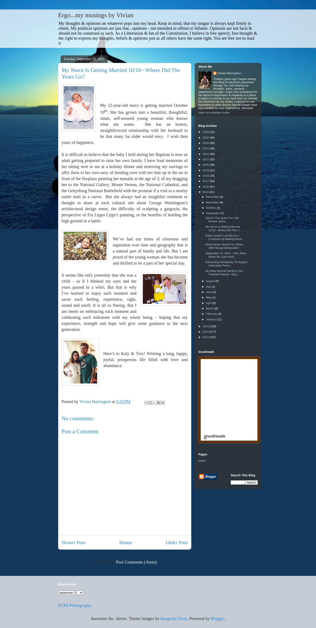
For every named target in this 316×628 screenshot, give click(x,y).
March (210, 308)
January (211, 319)
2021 (206, 159)
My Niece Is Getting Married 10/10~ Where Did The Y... (223, 228)
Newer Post (74, 542)
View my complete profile (213, 112)
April (209, 303)
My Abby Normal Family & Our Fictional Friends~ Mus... (224, 272)
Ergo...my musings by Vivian (96, 15)
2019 (206, 170)
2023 (206, 148)
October (211, 207)
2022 (206, 154)
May (209, 297)
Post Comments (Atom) (136, 562)
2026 (206, 132)
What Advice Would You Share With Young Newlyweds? (224, 246)
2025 (206, 137)
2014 (206, 326)
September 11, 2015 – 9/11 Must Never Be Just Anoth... (225, 255)
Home (125, 542)
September (213, 213)
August (210, 281)
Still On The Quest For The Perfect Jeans (222, 219)
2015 (206, 192)
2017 (206, 181)
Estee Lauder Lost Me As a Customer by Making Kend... (224, 237)
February (212, 313)
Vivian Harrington (229, 73)
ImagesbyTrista (173, 618)
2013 (206, 331)
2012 (206, 337)
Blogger (217, 618)
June (209, 292)
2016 (206, 186)
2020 (206, 164)
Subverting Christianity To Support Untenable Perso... (226, 263)
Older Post (177, 542)
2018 (206, 175)
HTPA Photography (75, 605)
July (209, 286)
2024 (206, 143)
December (213, 196)
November (213, 202)
